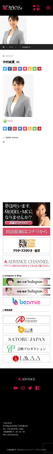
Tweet (10, 121)
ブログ (11, 47)
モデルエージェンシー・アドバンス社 (31, 450)
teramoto (15, 138)
